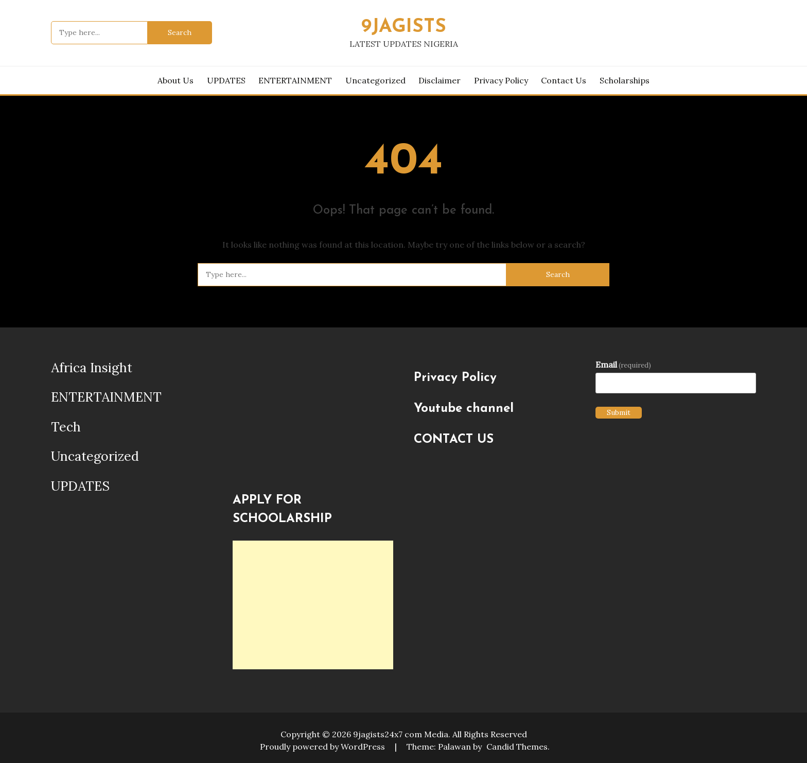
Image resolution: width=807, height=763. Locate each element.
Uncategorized (375, 80)
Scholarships (625, 80)
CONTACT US (454, 439)
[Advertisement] (313, 605)
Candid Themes (517, 746)
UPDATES (226, 80)
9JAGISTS (403, 27)
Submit (618, 412)
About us (175, 80)
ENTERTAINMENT (295, 80)
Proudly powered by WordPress (323, 746)
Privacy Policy (501, 80)
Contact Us (563, 80)
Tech (66, 427)
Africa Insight (91, 367)
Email (623, 364)
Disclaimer (439, 80)
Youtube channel (464, 409)
